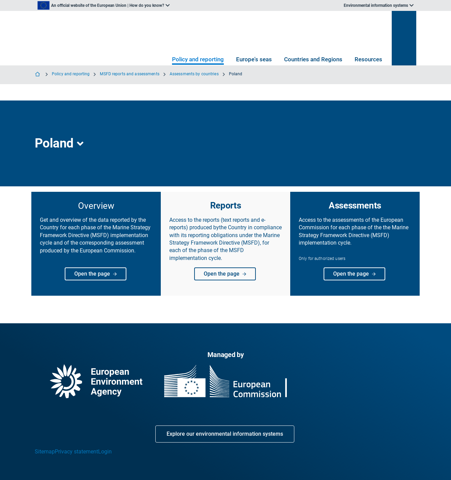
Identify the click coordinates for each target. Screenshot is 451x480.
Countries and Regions (313, 59)
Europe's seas (254, 59)
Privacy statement (76, 451)
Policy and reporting (198, 59)
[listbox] (103, 5)
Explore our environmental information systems (225, 434)
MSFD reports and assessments (129, 74)
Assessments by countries (194, 74)
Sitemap (45, 451)
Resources (368, 59)
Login (105, 451)
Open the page (98, 273)
